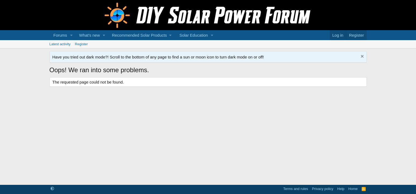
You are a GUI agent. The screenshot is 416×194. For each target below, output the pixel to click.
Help (340, 189)
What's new (89, 35)
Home (353, 189)
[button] (71, 35)
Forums (60, 35)
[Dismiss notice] (361, 57)
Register (81, 44)
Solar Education (193, 35)
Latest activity (60, 44)
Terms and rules (295, 189)
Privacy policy (322, 189)
